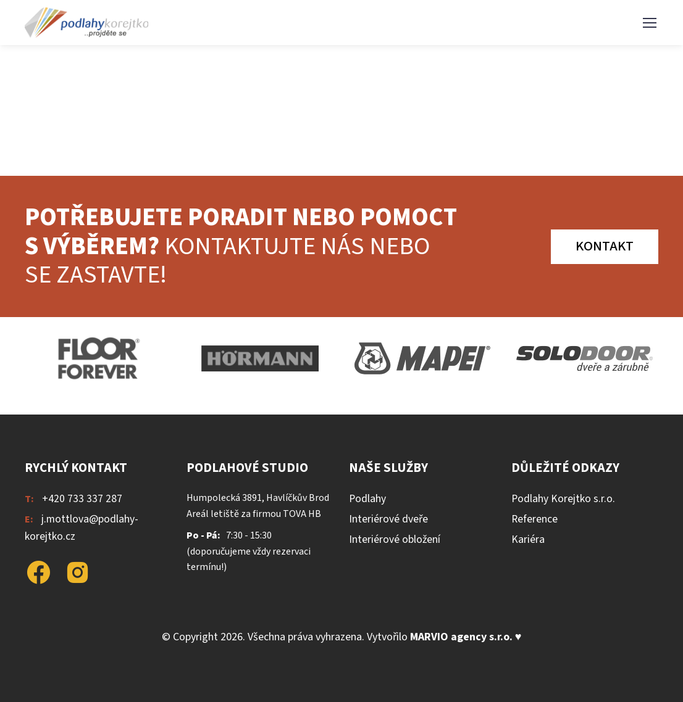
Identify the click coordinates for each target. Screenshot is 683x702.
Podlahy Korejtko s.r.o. (563, 498)
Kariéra (528, 539)
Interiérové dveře (388, 519)
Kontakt (605, 246)
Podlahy (367, 498)
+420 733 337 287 (82, 498)
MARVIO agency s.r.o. (461, 637)
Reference (534, 519)
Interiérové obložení (394, 539)
